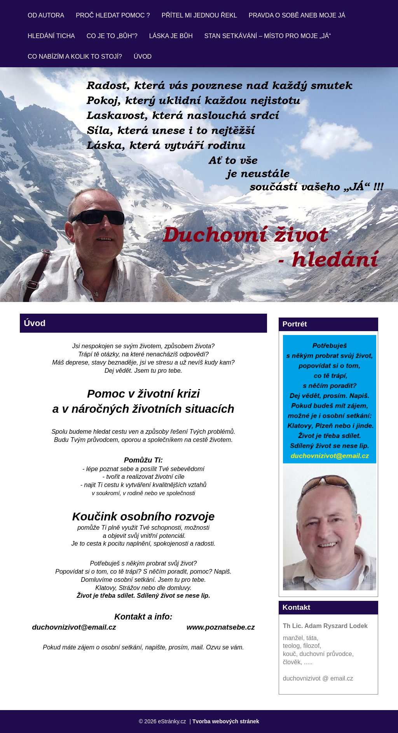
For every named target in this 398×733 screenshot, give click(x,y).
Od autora (46, 15)
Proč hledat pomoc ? (113, 15)
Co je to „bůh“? (112, 36)
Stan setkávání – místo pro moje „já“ (267, 36)
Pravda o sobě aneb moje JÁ (297, 15)
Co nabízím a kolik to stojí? (75, 56)
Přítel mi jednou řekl (199, 15)
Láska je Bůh (171, 36)
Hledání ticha (51, 36)
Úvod (143, 56)
